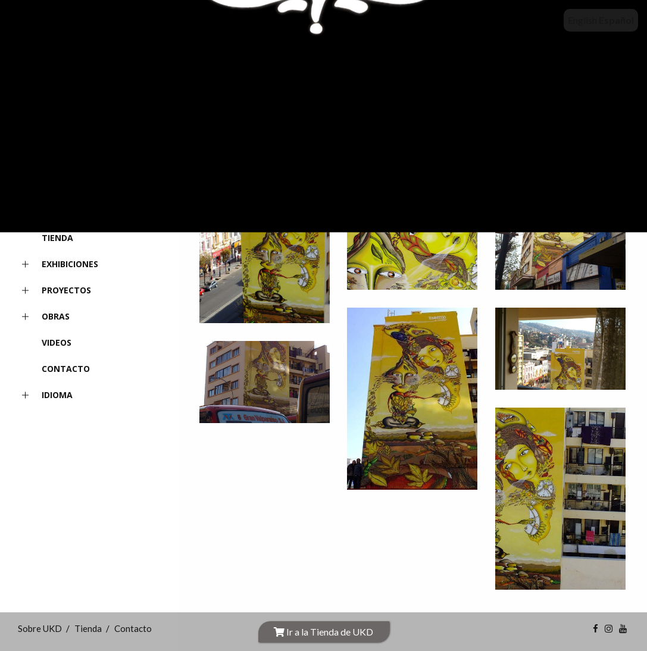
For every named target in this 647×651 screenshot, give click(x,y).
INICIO (54, 185)
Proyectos (54, 290)
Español (616, 20)
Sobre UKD (65, 211)
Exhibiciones (58, 264)
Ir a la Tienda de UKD (323, 631)
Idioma (45, 395)
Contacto (66, 368)
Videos (56, 342)
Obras (44, 316)
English (582, 20)
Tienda (57, 237)
